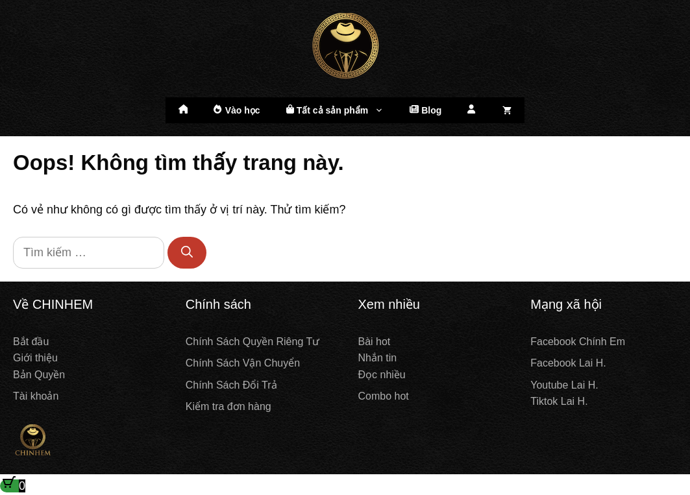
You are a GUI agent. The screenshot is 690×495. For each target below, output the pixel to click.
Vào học (237, 109)
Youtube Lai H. (564, 385)
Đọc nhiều (382, 374)
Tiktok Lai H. (558, 401)
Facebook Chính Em (577, 341)
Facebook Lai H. (568, 362)
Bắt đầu (31, 341)
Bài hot (374, 341)
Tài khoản (35, 396)
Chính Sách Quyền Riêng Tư (252, 341)
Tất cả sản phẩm (341, 110)
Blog (425, 109)
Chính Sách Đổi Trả (231, 385)
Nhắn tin (377, 357)
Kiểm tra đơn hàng (228, 406)
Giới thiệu (35, 357)
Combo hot (383, 396)
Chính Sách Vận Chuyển (243, 362)
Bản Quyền (39, 374)
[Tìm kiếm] (186, 253)
